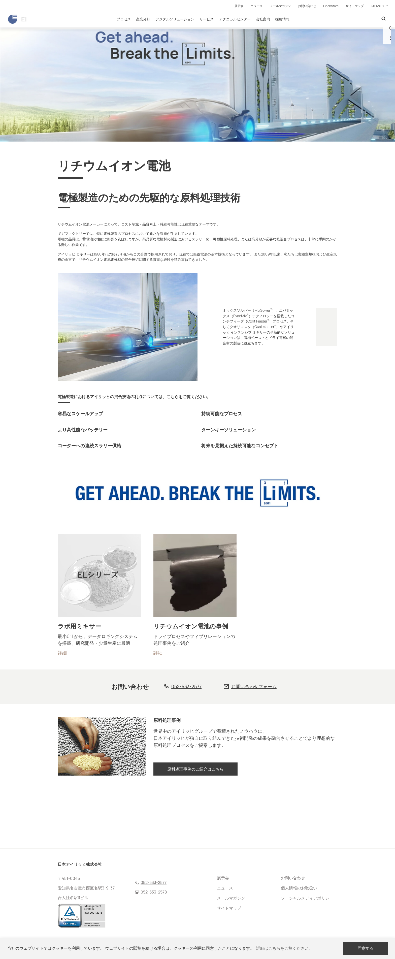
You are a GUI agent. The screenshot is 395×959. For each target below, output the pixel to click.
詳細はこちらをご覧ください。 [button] (284, 948)
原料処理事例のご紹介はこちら (195, 829)
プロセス (137, 27)
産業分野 (156, 27)
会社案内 (276, 27)
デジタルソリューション (188, 27)
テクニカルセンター (248, 27)
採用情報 (296, 27)
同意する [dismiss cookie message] (365, 948)
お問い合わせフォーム (254, 742)
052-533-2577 (186, 742)
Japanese (378, 6)
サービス (220, 27)
